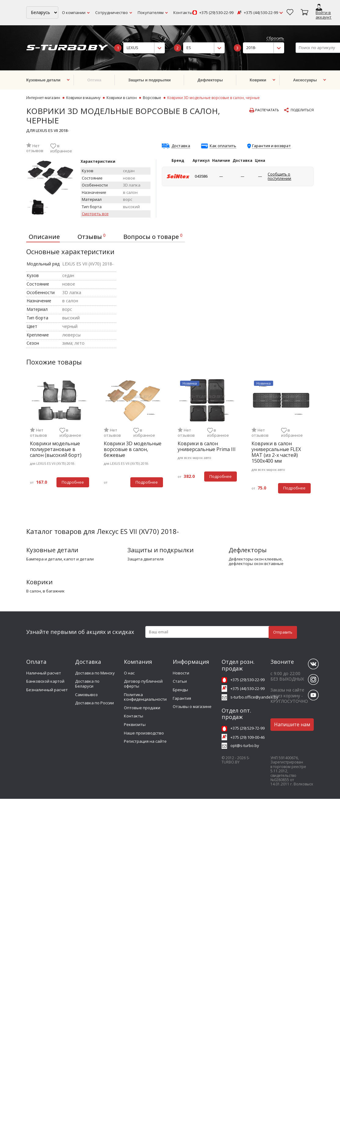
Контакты (183, 12)
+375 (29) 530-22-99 (216, 12)
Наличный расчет (43, 673)
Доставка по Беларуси (87, 683)
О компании (73, 12)
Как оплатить (223, 146)
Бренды (180, 689)
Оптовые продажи (142, 707)
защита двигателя (145, 559)
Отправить (282, 632)
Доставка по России (94, 703)
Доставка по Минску (95, 673)
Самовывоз (86, 694)
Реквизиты (135, 724)
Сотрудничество (111, 12)
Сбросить (275, 38)
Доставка (181, 146)
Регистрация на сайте (145, 741)
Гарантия (182, 698)
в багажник (54, 591)
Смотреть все (95, 214)
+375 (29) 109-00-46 (247, 737)
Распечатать (264, 110)
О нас (129, 673)
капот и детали (79, 559)
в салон (33, 591)
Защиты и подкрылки (160, 550)
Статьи (180, 681)
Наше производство (144, 733)
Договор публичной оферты (143, 683)
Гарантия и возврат (271, 145)
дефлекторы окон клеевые (255, 559)
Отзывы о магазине (192, 706)
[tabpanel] (59, 436)
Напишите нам (292, 724)
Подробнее (73, 482)
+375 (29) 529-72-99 (247, 728)
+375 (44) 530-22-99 (261, 12)
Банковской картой (45, 681)
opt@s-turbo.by (244, 745)
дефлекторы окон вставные (256, 563)
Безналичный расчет (47, 689)
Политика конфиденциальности (145, 697)
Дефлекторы (248, 550)
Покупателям (151, 12)
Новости (181, 673)
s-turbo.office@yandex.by (254, 697)
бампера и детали (44, 559)
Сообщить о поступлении (279, 176)
